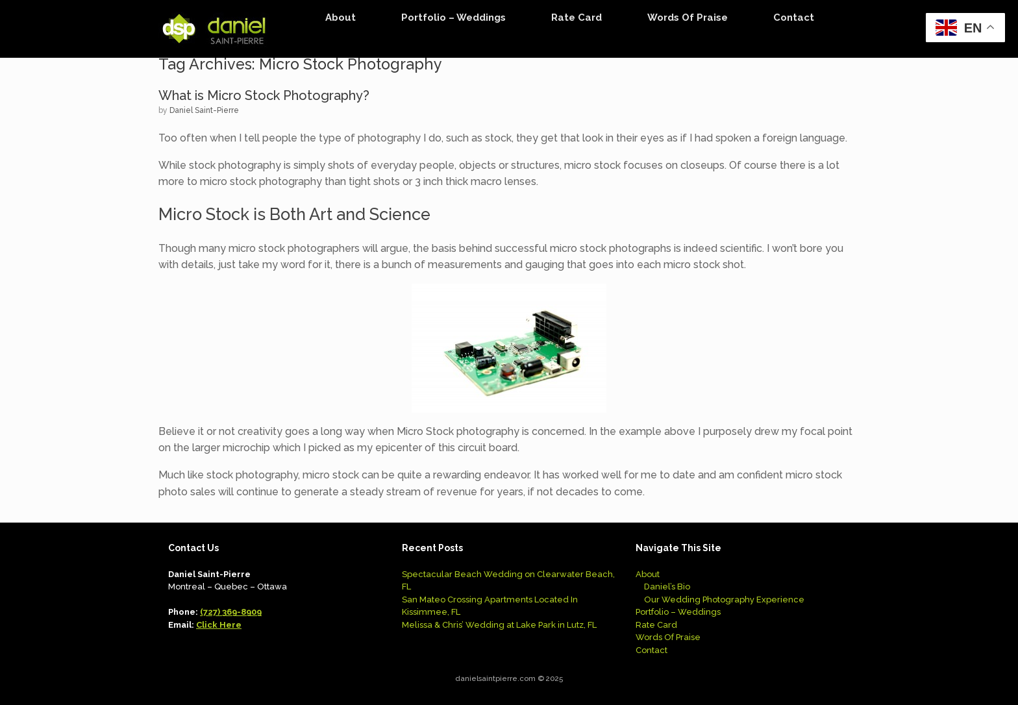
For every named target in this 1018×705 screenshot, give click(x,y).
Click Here (219, 625)
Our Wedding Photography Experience (724, 599)
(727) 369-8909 (231, 612)
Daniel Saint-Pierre (204, 110)
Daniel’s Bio (667, 586)
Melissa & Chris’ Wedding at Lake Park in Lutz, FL (499, 625)
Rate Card (576, 17)
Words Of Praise (687, 17)
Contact (793, 17)
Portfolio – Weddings (453, 17)
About (340, 17)
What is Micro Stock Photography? (263, 95)
